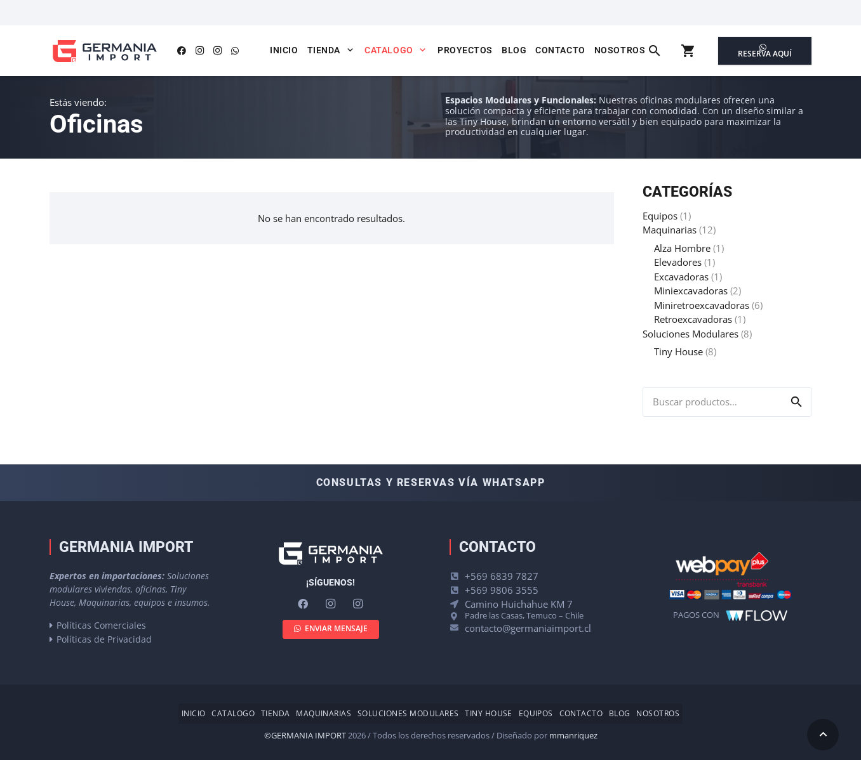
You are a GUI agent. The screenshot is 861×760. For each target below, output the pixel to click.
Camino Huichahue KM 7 (519, 604)
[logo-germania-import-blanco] (330, 553)
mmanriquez (573, 735)
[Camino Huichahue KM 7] (457, 604)
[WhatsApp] (235, 51)
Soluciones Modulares (690, 333)
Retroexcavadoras (693, 319)
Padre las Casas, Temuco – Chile (524, 615)
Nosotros (657, 713)
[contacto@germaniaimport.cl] (457, 628)
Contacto (581, 713)
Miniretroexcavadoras (701, 305)
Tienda (275, 713)
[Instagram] (199, 51)
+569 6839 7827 (501, 576)
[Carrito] (688, 50)
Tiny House (678, 351)
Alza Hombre (682, 248)
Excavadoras (681, 276)
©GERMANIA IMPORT (305, 735)
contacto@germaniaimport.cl (528, 628)
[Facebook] (181, 51)
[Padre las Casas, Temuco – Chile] (457, 616)
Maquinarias (670, 229)
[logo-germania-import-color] (104, 51)
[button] (348, 50)
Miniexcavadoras (691, 290)
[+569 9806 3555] (457, 590)
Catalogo (233, 713)
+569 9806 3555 (501, 590)
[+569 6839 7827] (457, 576)
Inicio (194, 713)
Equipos (660, 215)
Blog (620, 713)
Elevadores (678, 262)
